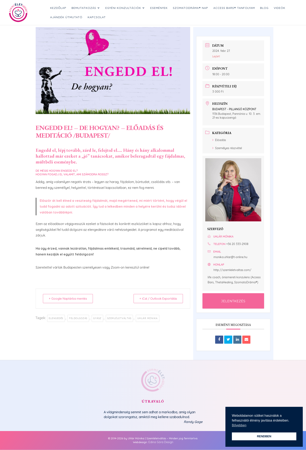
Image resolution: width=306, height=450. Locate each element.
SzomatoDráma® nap (190, 8)
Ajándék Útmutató (66, 17)
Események (159, 8)
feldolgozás (78, 318)
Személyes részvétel (227, 148)
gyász (97, 318)
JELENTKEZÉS (233, 301)
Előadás (219, 140)
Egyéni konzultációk (123, 8)
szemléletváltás (119, 318)
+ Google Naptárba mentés (68, 298)
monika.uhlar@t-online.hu (230, 257)
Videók (279, 8)
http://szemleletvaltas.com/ (232, 270)
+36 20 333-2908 (237, 244)
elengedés (56, 318)
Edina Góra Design (160, 442)
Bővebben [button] (239, 425)
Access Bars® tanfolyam (234, 8)
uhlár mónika (147, 318)
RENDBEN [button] (264, 436)
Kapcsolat (97, 17)
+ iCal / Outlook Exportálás (158, 298)
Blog (264, 8)
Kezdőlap (58, 8)
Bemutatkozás (84, 8)
